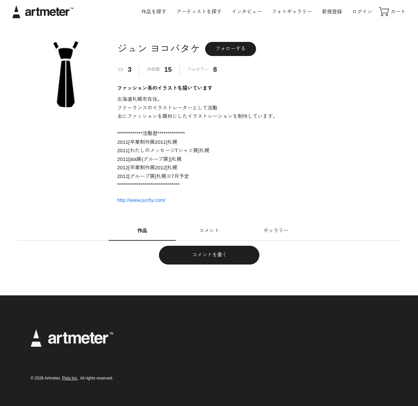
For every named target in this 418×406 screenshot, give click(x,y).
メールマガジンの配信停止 (272, 359)
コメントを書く (209, 254)
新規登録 (332, 11)
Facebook (338, 353)
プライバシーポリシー (268, 341)
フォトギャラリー (292, 11)
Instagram (338, 333)
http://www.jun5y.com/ (141, 200)
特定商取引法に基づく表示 (272, 350)
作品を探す (153, 11)
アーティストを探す (199, 11)
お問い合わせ (259, 377)
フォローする (231, 48)
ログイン (362, 11)
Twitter (334, 343)
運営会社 (255, 368)
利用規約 (255, 332)
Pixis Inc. (70, 378)
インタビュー (247, 11)
